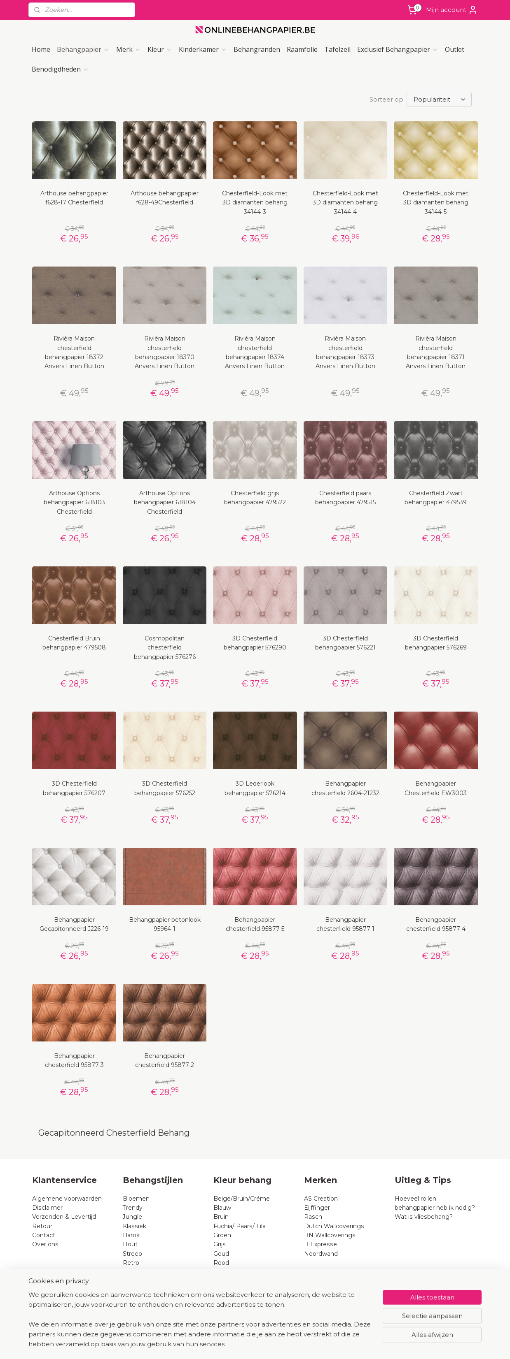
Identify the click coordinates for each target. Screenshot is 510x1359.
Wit (218, 1281)
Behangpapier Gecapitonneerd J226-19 (74, 924)
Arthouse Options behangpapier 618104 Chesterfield (165, 502)
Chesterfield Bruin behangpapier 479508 (74, 643)
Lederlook (137, 1309)
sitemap (230, 1344)
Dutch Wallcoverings (334, 1226)
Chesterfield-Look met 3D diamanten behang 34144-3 (255, 203)
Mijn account (452, 10)
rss (246, 1344)
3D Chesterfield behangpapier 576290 (255, 643)
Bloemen (136, 1198)
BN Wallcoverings (330, 1235)
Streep (132, 1253)
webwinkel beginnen (276, 1344)
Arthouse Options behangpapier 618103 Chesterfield (74, 502)
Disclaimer (47, 1207)
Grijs (219, 1244)
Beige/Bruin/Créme (241, 1198)
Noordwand (321, 1253)
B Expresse (320, 1244)
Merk (128, 49)
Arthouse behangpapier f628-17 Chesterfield (74, 198)
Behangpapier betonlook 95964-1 (165, 924)
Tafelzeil (337, 49)
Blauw (222, 1207)
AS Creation (321, 1198)
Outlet (454, 49)
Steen (131, 1272)
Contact (43, 1235)
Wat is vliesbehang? (424, 1216)
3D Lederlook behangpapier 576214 (255, 788)
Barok (131, 1235)
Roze (221, 1272)
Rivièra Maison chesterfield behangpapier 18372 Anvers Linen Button (74, 352)
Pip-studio (137, 1299)
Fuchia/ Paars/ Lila (239, 1226)
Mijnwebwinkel (348, 1344)
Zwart (221, 1290)
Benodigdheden (60, 69)
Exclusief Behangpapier (397, 49)
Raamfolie (302, 49)
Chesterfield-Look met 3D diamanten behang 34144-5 (435, 203)
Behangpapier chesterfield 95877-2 (164, 1060)
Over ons (45, 1244)
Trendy (133, 1207)
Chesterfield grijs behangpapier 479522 (255, 497)
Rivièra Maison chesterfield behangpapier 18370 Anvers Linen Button (164, 352)
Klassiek (134, 1226)
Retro (131, 1262)
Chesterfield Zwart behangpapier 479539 (436, 497)
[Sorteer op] (439, 99)
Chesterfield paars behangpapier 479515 (345, 497)
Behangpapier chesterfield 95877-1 (345, 924)
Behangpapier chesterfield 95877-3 (74, 1060)
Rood (221, 1262)
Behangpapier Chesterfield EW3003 (436, 788)
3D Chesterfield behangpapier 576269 (436, 643)
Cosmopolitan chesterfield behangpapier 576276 (165, 648)
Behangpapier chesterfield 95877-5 (255, 924)
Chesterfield (141, 1290)
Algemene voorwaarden (67, 1198)
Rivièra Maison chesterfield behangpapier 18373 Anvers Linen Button (345, 352)
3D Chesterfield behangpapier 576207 (74, 788)
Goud (221, 1253)
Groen (222, 1235)
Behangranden (257, 49)
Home (41, 49)
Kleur (159, 49)
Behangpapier (83, 49)
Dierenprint (139, 1281)
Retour (42, 1226)
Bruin (221, 1216)
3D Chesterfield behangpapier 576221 (345, 643)
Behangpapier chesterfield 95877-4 (436, 924)
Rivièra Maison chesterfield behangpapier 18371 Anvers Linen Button (436, 352)
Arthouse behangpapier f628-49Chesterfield (165, 198)
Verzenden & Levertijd (64, 1216)
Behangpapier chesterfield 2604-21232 (345, 788)
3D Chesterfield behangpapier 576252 (164, 788)
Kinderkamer (203, 49)
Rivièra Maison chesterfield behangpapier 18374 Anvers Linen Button (255, 352)
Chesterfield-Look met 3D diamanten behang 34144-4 (345, 203)
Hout (130, 1244)
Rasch (313, 1216)
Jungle (132, 1216)
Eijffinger (317, 1207)
